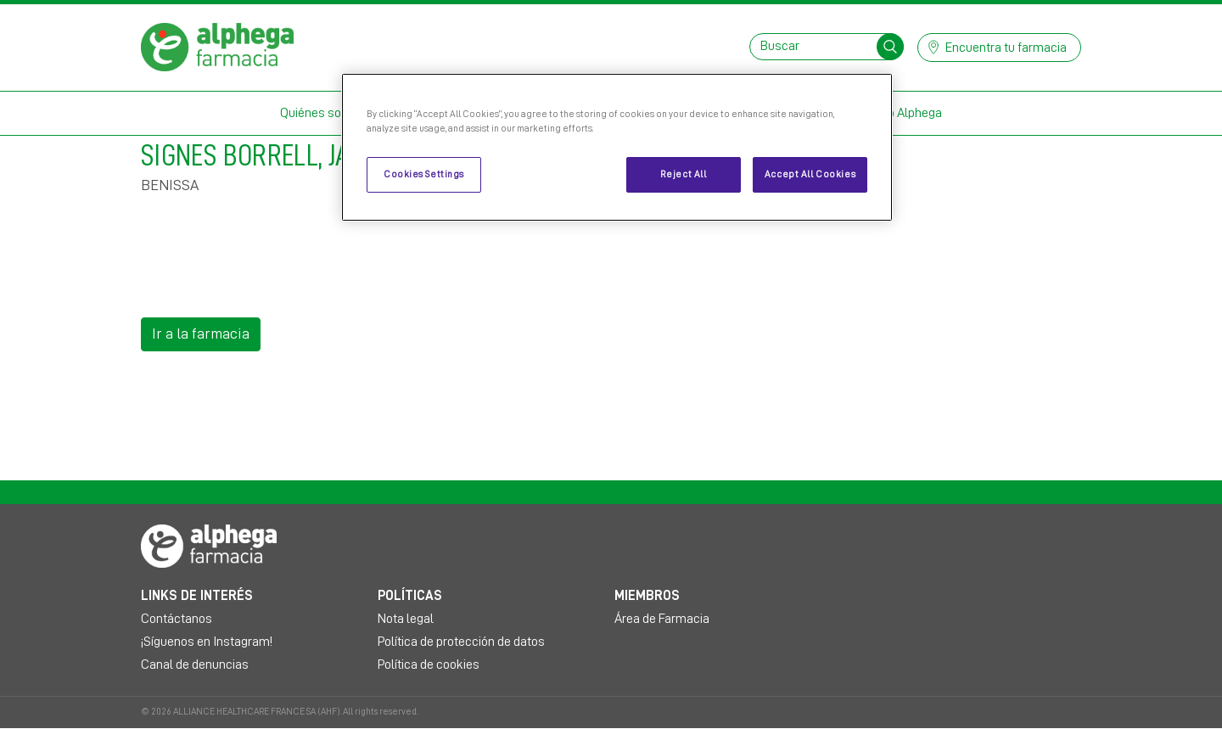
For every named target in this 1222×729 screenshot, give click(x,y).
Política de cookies (428, 664)
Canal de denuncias (195, 664)
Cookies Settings (424, 174)
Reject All (683, 174)
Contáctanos (176, 618)
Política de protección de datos (461, 641)
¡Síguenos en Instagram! (206, 641)
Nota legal (406, 618)
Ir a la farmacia (200, 333)
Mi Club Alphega (898, 113)
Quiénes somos (323, 113)
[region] (617, 147)
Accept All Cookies (810, 174)
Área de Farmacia (661, 618)
